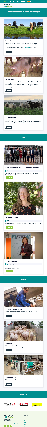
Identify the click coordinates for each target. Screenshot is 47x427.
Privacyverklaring (28, 422)
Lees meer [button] (9, 52)
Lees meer (9, 177)
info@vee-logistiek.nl (16, 423)
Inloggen (27, 420)
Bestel (9, 1)
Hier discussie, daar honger (11, 217)
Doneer (29, 1)
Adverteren (16, 1)
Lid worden (27, 418)
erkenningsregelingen (21, 122)
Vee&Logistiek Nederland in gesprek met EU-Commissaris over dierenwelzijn (22, 167)
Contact (23, 1)
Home (5, 1)
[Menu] (39, 5)
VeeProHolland (27, 47)
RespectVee (23, 87)
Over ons (27, 424)
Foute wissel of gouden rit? (11, 261)
